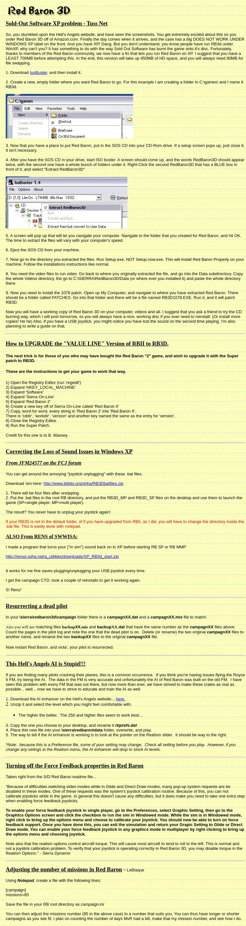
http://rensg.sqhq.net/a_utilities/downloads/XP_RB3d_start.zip (62, 556)
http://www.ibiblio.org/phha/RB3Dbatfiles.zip (83, 483)
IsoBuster (38, 72)
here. (120, 699)
